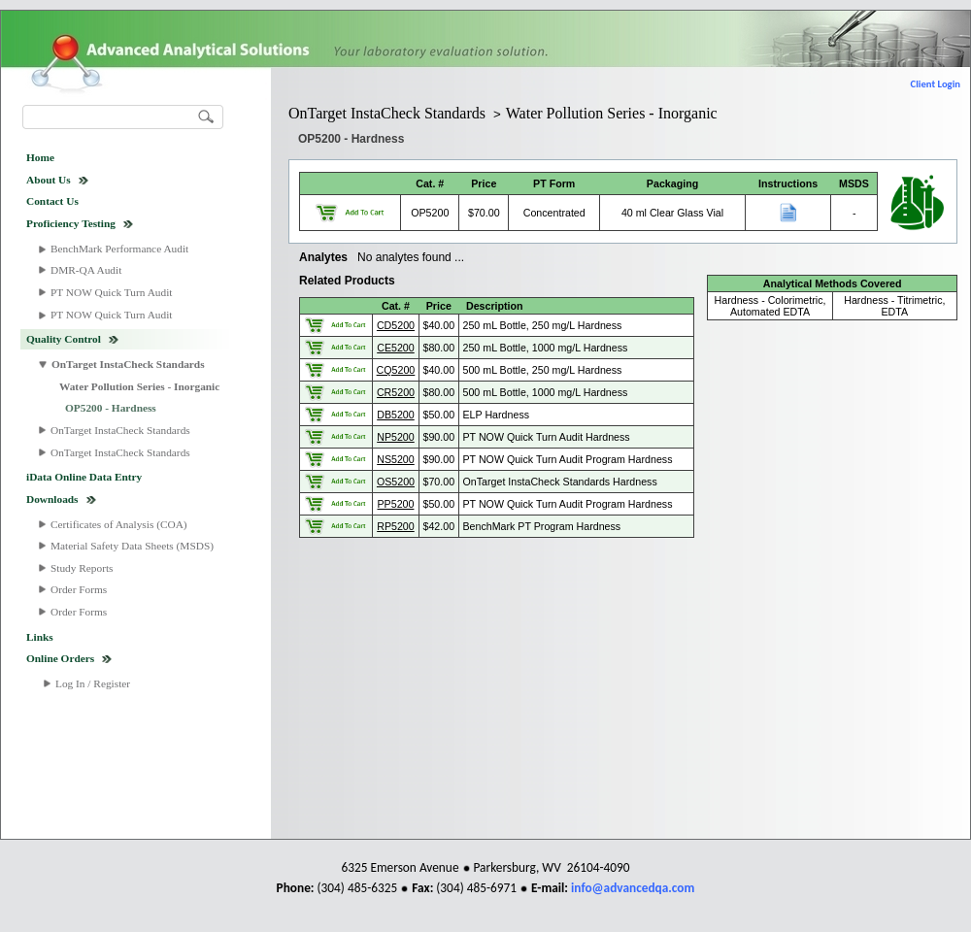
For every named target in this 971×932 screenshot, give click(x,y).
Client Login (935, 84)
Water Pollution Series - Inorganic (139, 386)
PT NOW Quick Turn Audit (111, 292)
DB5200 (396, 414)
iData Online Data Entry (84, 477)
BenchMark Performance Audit (119, 248)
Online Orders (60, 658)
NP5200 (396, 437)
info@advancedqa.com (632, 888)
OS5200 (396, 481)
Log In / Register (92, 683)
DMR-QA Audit (85, 270)
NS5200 (396, 459)
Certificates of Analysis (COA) (118, 524)
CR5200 (396, 392)
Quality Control (63, 339)
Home (40, 157)
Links (39, 637)
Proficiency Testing (71, 223)
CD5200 (396, 325)
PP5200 (396, 504)
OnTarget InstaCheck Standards (128, 364)
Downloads (52, 499)
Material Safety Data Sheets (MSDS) (132, 545)
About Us (48, 179)
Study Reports (82, 568)
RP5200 (396, 526)
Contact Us (52, 201)
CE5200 (396, 347)
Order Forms (78, 589)
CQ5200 (396, 370)
